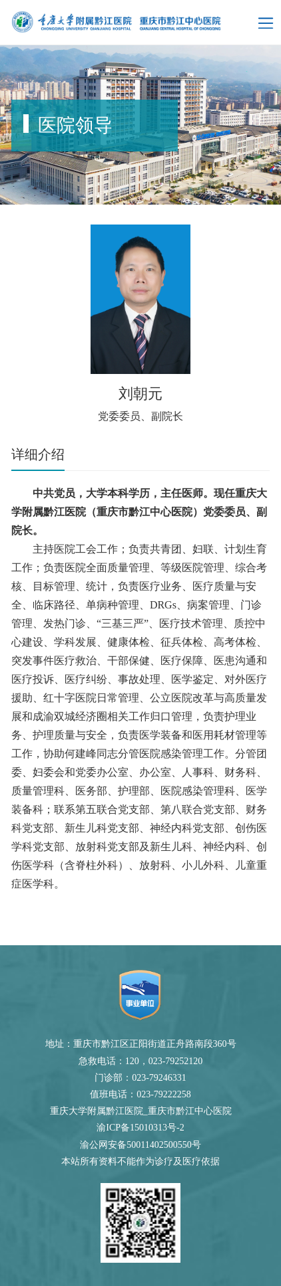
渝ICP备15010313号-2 (140, 1128)
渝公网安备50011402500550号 (140, 1145)
